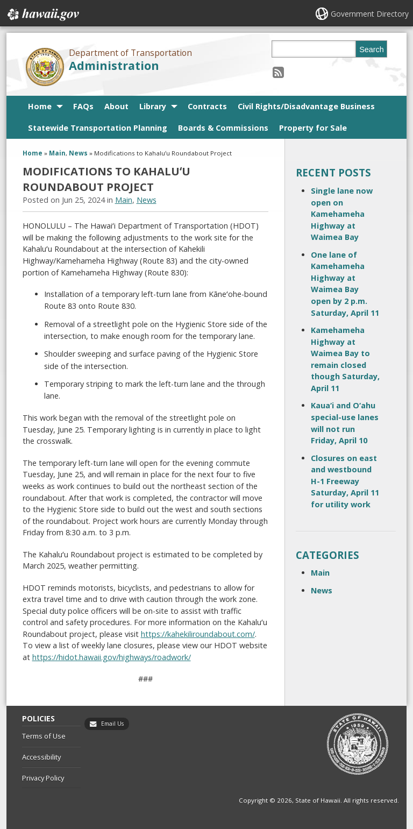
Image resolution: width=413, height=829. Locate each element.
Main (57, 153)
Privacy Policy (43, 778)
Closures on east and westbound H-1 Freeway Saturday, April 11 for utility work (345, 481)
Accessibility (41, 757)
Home (40, 106)
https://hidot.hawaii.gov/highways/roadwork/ (111, 657)
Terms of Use (44, 736)
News (78, 153)
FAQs (83, 106)
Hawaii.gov (42, 14)
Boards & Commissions (223, 128)
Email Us (112, 723)
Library (152, 106)
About (116, 106)
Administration (114, 65)
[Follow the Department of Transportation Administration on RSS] (278, 72)
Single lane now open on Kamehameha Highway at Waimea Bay (342, 214)
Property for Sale (313, 128)
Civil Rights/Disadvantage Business (306, 106)
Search (371, 49)
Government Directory (370, 14)
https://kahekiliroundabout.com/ (198, 634)
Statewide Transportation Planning (97, 128)
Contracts (207, 106)
